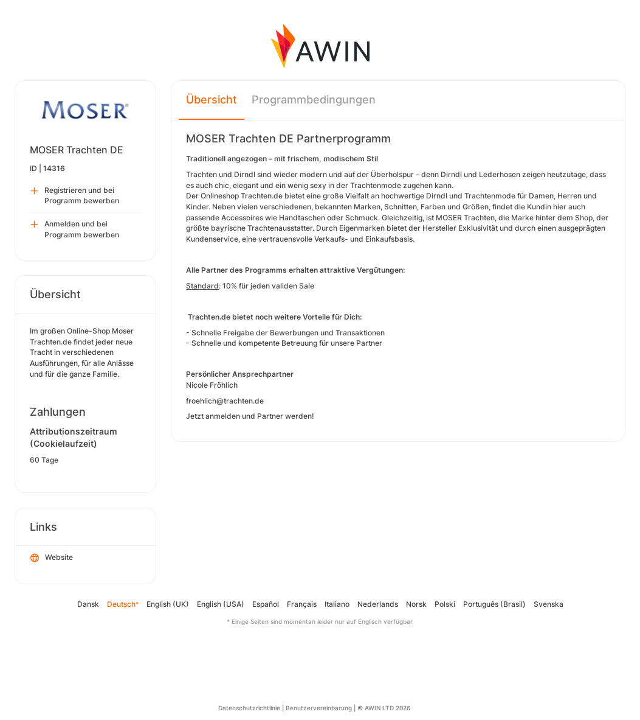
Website (51, 558)
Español (265, 604)
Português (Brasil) (494, 604)
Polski (445, 604)
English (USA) (220, 604)
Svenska (548, 604)
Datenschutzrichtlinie (249, 707)
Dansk (88, 604)
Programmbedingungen (314, 99)
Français (302, 604)
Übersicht (211, 99)
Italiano (337, 604)
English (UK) (167, 604)
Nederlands (377, 604)
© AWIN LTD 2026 (383, 707)
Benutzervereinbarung (319, 707)
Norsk (416, 604)
